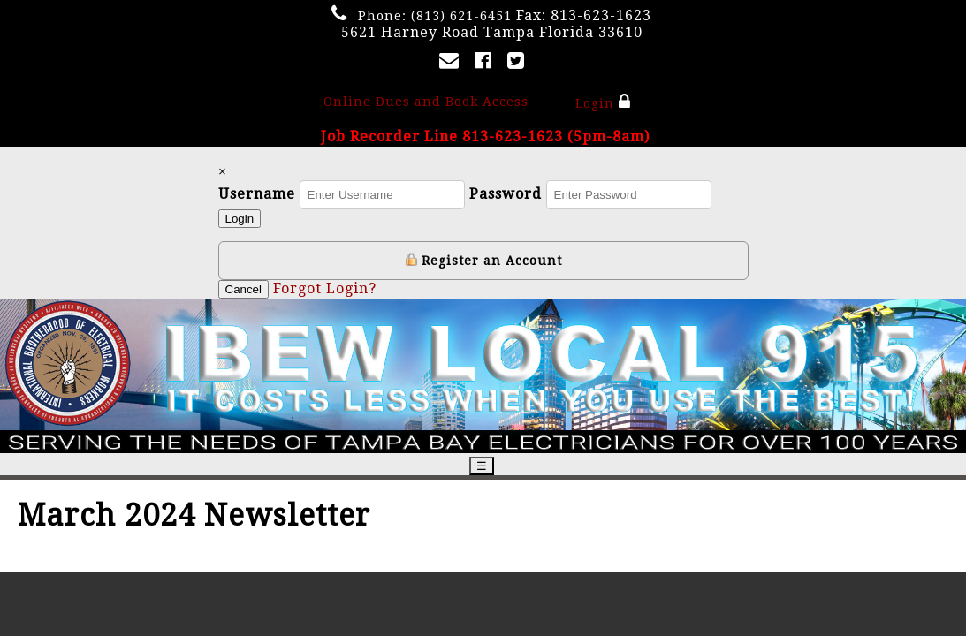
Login (603, 101)
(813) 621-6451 (461, 16)
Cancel (243, 289)
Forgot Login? (325, 288)
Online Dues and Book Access (426, 102)
